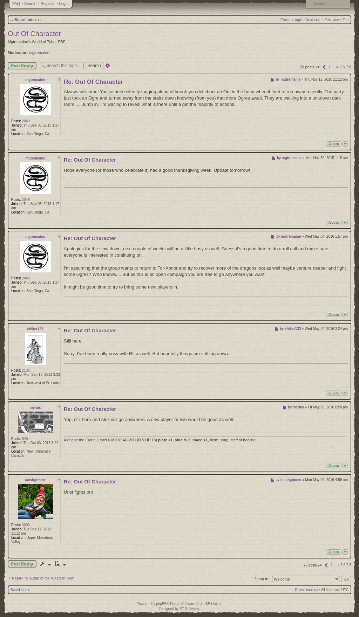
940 (25, 439)
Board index (25, 20)
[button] (317, 67)
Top (345, 20)
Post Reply (22, 65)
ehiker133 (35, 329)
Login (64, 3)
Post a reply (22, 564)
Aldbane (71, 440)
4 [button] (337, 67)
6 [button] (344, 67)
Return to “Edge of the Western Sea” (43, 578)
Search (30, 3)
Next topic (313, 20)
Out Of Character (34, 34)
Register (48, 3)
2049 (26, 121)
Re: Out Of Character (93, 82)
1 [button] (329, 67)
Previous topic (291, 20)
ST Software (189, 609)
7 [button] (347, 67)
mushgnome (35, 480)
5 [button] (340, 67)
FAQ (16, 3)
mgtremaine (39, 52)
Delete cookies (306, 590)
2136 (26, 370)
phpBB (161, 604)
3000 (26, 525)
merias (35, 407)
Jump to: (262, 579)
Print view (331, 20)
